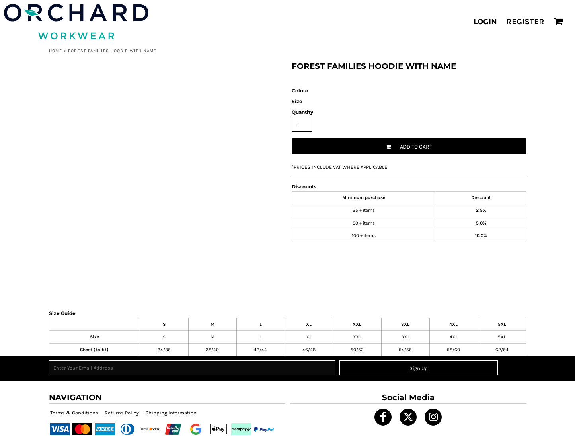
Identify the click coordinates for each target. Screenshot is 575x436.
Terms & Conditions (74, 413)
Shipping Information (171, 413)
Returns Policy (122, 413)
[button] (558, 21)
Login (485, 21)
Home (55, 50)
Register (525, 21)
